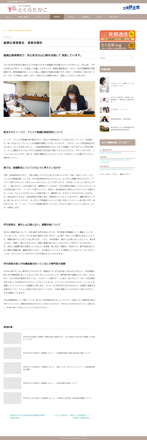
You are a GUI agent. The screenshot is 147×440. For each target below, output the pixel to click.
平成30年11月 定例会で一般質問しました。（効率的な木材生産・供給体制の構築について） (57, 398)
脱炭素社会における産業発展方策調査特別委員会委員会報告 (27, 416)
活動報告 (57, 17)
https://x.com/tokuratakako (111, 153)
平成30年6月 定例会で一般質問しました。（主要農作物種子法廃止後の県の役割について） (57, 353)
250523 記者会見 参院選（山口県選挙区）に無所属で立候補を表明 (71, 416)
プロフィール (41, 17)
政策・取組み (23, 17)
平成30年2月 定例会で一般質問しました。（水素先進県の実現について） (50, 383)
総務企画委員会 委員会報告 (23, 30)
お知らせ (71, 17)
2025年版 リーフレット (119, 109)
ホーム (8, 17)
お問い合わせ (114, 17)
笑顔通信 (85, 17)
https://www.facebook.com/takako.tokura (116, 169)
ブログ (98, 17)
